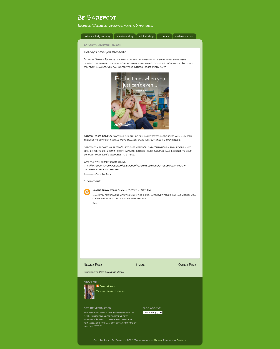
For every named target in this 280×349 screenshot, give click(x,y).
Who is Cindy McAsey (97, 36)
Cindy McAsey (107, 286)
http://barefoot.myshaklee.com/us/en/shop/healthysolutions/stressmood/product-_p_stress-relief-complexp (135, 167)
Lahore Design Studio (104, 190)
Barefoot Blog (125, 36)
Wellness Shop (184, 36)
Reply (95, 203)
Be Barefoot (97, 17)
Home (140, 264)
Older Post (187, 264)
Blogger (181, 340)
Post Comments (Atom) (111, 272)
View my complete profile (110, 291)
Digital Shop (146, 36)
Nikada (158, 340)
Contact (164, 36)
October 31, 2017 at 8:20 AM (134, 190)
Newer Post (93, 264)
